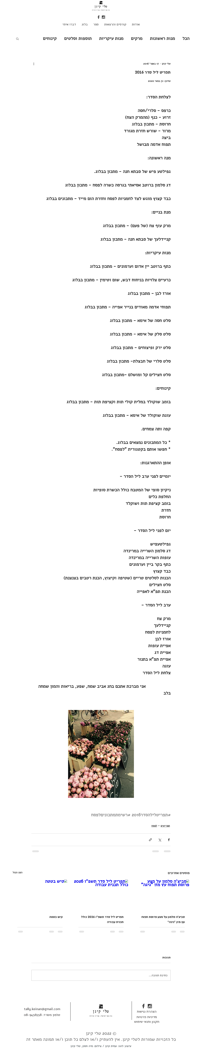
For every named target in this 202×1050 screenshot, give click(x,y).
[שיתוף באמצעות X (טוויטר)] (159, 840)
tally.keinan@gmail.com (42, 1009)
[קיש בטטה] (40, 895)
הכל (185, 38)
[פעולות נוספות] (33, 63)
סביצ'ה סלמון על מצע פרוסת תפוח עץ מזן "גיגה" (163, 919)
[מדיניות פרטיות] (146, 1016)
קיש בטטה (56, 917)
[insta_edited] (103, 17)
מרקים (136, 38)
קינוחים (50, 38)
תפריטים (165, 826)
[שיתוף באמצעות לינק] (150, 840)
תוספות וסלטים (78, 38)
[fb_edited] (98, 17)
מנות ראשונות (162, 38)
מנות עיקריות (111, 38)
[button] (17, 38)
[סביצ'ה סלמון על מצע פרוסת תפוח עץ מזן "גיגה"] (162, 895)
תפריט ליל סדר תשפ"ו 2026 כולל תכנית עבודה (102, 919)
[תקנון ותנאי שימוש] (146, 1021)
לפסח (154, 826)
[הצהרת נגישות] (146, 1011)
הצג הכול (17, 872)
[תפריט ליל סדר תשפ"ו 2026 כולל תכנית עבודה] (101, 895)
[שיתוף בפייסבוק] (169, 840)
